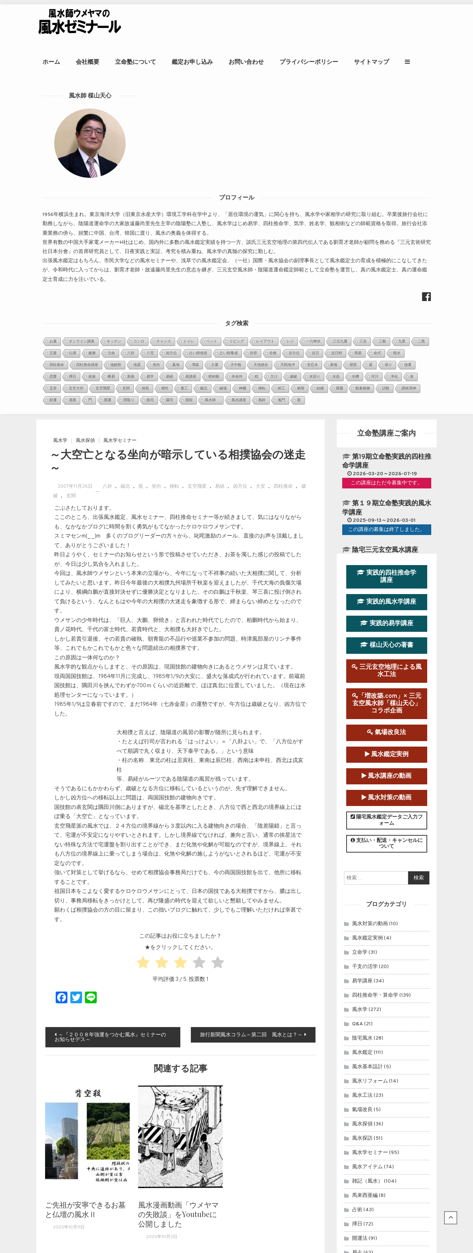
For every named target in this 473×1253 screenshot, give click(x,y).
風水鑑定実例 (387, 424)
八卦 (107, 156)
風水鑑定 (362, 722)
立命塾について (163, 62)
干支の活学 (365, 636)
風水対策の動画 (386, 467)
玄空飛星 (197, 156)
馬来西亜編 (365, 865)
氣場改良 (362, 779)
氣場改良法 (386, 402)
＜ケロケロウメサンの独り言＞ (208, 1092)
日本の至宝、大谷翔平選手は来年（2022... (222, 1060)
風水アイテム (367, 836)
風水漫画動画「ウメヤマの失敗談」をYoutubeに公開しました (178, 883)
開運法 (359, 908)
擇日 (357, 893)
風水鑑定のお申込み (385, 1016)
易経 (220, 156)
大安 (260, 156)
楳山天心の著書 (386, 315)
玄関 (71, 165)
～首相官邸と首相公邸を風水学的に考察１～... (226, 1051)
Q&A (357, 693)
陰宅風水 (362, 707)
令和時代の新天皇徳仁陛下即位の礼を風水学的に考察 (234, 1101)
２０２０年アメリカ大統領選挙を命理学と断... (226, 1042)
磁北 (125, 156)
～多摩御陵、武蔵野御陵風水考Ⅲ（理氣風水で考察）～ (237, 1129)
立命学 (359, 622)
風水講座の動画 (386, 445)
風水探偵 (85, 110)
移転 (174, 156)
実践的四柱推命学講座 (386, 245)
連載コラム (365, 951)
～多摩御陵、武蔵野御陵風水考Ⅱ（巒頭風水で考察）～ (237, 1120)
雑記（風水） (367, 850)
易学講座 (362, 650)
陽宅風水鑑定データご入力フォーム (387, 489)
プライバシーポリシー (337, 62)
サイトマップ (399, 62)
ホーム (79, 62)
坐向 (156, 156)
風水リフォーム (370, 750)
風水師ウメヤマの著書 (385, 1063)
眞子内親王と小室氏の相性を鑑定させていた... (226, 1023)
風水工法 (362, 765)
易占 (357, 922)
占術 (357, 879)
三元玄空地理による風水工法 (387, 340)
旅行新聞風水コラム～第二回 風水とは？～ (251, 704)
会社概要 (116, 62)
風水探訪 (362, 808)
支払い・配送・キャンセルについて (387, 513)
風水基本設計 (367, 736)
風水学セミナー (120, 110)
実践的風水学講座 (386, 271)
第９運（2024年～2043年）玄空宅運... (219, 1032)
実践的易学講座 (386, 293)
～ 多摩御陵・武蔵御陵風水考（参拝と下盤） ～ (232, 1110)
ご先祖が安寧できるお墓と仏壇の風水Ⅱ (85, 878)
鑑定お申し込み (220, 62)
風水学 (60, 110)
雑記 (357, 965)
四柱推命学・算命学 (375, 665)
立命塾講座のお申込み (385, 1040)
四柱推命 (283, 156)
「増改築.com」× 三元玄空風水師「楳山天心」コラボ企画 (386, 373)
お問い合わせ (274, 62)
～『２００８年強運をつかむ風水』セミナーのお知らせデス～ (110, 706)
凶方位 (240, 156)
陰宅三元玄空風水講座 (385, 219)
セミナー (362, 936)
